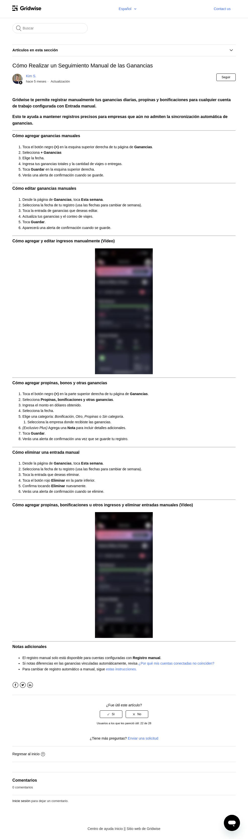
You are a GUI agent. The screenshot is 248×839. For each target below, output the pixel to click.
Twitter (23, 685)
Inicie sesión (21, 801)
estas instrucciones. (121, 669)
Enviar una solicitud (143, 738)
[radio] (111, 714)
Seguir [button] (226, 77)
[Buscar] (50, 28)
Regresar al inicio (28, 754)
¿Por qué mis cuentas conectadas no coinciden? (176, 663)
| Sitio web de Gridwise (142, 829)
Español (125, 9)
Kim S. (31, 76)
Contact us (222, 9)
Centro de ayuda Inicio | (106, 829)
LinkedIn (30, 685)
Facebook (15, 685)
